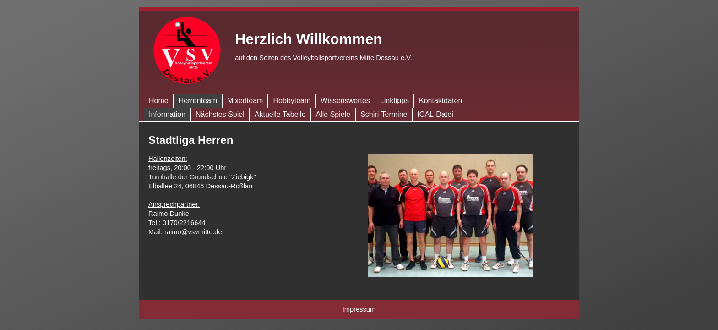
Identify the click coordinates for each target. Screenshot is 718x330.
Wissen (345, 100)
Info (167, 114)
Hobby (291, 100)
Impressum (359, 309)
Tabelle (280, 114)
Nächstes (220, 114)
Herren (198, 100)
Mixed (245, 100)
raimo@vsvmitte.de (193, 232)
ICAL (435, 114)
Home (159, 100)
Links (394, 100)
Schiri (383, 114)
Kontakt (440, 100)
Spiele (333, 114)
